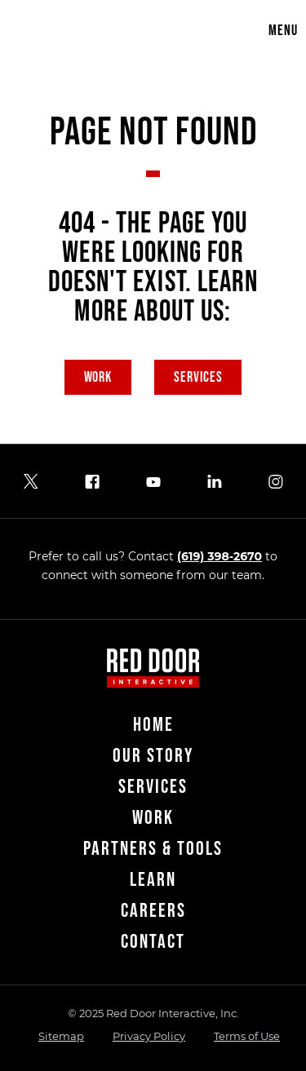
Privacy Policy (149, 1035)
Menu (283, 30)
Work (98, 377)
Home (153, 725)
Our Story (153, 756)
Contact (153, 942)
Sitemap (61, 1035)
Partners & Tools (153, 849)
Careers (153, 911)
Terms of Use (247, 1035)
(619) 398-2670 (219, 556)
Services (198, 377)
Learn (153, 880)
